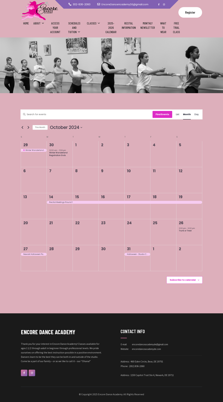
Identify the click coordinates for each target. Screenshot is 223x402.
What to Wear (163, 27)
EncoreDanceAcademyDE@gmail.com (124, 4)
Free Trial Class (176, 27)
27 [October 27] (25, 248)
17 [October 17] (129, 196)
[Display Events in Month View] (187, 114)
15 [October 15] (77, 196)
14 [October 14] (51, 196)
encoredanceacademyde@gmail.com (150, 344)
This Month (40, 127)
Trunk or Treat (185, 230)
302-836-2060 (81, 4)
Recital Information (129, 25)
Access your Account (55, 27)
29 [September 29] (25, 144)
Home (26, 23)
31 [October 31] (129, 248)
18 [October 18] (155, 196)
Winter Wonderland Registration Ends (58, 154)
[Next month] (28, 127)
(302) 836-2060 (136, 366)
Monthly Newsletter (147, 25)
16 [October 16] (103, 196)
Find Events (162, 114)
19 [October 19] (180, 196)
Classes (91, 23)
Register (190, 12)
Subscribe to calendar (183, 279)
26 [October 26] (181, 222)
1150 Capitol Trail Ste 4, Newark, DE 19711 (152, 375)
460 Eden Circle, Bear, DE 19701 (147, 361)
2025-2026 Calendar (110, 27)
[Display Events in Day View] (197, 114)
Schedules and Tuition (74, 27)
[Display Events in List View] (177, 114)
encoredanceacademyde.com (146, 349)
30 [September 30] (51, 144)
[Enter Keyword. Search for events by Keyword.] (87, 114)
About (37, 23)
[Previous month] (22, 127)
